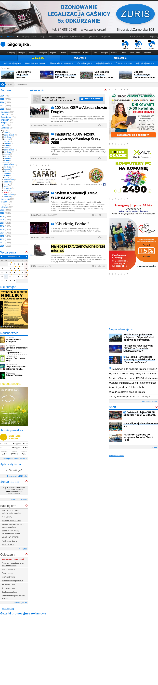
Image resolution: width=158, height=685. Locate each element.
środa (6, 146)
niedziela (8, 137)
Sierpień (7, 122)
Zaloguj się (152, 36)
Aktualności (38, 58)
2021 (5, 210)
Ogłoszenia (120, 58)
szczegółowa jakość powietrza (15, 459)
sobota (7, 139)
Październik (8, 117)
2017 (5, 223)
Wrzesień (7, 120)
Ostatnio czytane (84, 63)
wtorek (7, 133)
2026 (5, 96)
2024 (5, 102)
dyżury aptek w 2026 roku (17, 476)
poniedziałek (9, 135)
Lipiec (6, 125)
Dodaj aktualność (46, 36)
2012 (5, 239)
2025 (5, 99)
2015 (5, 229)
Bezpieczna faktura (116, 456)
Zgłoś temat (75, 36)
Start (10, 85)
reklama (138, 44)
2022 (5, 109)
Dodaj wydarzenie (29, 36)
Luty (5, 204)
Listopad (7, 115)
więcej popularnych (149, 401)
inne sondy (23, 499)
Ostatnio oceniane (124, 63)
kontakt (151, 44)
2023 (5, 106)
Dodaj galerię (62, 36)
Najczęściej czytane (12, 63)
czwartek (8, 143)
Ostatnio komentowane (35, 63)
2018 (5, 220)
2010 (5, 246)
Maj (5, 130)
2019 (5, 216)
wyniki (13, 499)
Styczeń (7, 207)
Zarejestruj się (137, 36)
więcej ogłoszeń (20, 602)
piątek (7, 141)
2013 (5, 236)
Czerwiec (7, 128)
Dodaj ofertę (105, 36)
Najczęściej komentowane (61, 63)
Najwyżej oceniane (104, 63)
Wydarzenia (80, 58)
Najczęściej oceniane (145, 63)
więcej (154, 447)
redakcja (125, 44)
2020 (5, 213)
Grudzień (7, 112)
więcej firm (23, 549)
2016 (5, 226)
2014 (5, 233)
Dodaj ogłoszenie (90, 36)
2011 (5, 243)
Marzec (7, 202)
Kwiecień (7, 199)
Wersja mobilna (6, 36)
